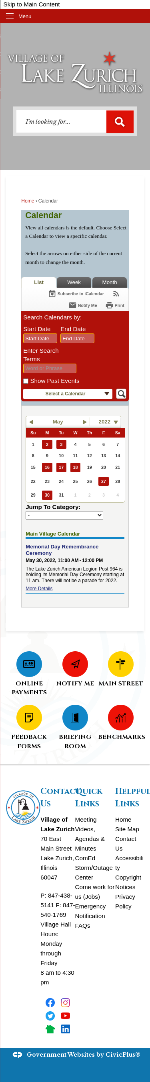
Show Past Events (54, 380)
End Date (73, 328)
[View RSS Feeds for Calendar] (116, 293)
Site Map (127, 829)
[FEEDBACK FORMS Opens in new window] (29, 726)
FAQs (82, 925)
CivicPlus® (123, 1054)
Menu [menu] (25, 16)
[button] (120, 121)
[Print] (114, 305)
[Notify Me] (82, 305)
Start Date (36, 328)
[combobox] (40, 338)
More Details (39, 588)
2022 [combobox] (105, 422)
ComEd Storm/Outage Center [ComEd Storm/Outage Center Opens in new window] (94, 868)
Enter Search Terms (41, 354)
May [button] (58, 422)
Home (27, 201)
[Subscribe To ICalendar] (76, 293)
